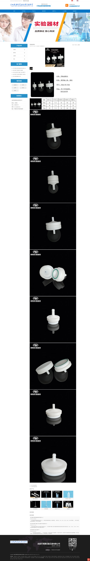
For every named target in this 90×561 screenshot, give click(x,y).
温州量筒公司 (42, 46)
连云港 (59, 557)
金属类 (14, 55)
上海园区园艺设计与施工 (61, 556)
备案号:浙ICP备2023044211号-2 (34, 554)
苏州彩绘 (49, 556)
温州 (15, 87)
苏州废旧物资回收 (27, 557)
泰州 (68, 557)
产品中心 (34, 11)
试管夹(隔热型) (34, 485)
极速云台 (26, 556)
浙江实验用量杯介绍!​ (17, 76)
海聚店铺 (15, 556)
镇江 (66, 557)
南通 (56, 557)
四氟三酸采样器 (34, 486)
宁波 (75, 557)
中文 (72, 0)
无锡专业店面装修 (54, 556)
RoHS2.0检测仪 (42, 556)
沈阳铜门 (29, 556)
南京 (47, 557)
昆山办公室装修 (33, 556)
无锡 (49, 557)
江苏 (45, 557)
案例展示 (44, 11)
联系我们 (75, 11)
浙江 (71, 557)
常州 (53, 557)
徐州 (51, 557)
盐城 (62, 557)
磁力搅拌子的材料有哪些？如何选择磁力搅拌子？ (20, 74)
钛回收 (18, 557)
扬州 (64, 557)
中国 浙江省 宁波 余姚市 (55, 549)
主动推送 (36, 557)
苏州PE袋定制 (22, 557)
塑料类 (14, 52)
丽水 (15, 90)
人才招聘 (64, 11)
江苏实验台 (19, 556)
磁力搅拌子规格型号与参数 (18, 70)
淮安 (61, 557)
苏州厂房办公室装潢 (73, 556)
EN (78, 0)
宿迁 (70, 557)
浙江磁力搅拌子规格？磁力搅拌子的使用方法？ (20, 72)
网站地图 (39, 557)
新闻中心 (54, 11)
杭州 (73, 557)
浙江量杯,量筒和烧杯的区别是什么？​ (19, 68)
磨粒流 (47, 556)
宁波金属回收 (32, 557)
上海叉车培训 (15, 557)
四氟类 (14, 49)
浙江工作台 (38, 556)
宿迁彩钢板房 (67, 556)
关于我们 (23, 11)
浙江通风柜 (23, 556)
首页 (14, 11)
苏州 (54, 557)
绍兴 (23, 87)
